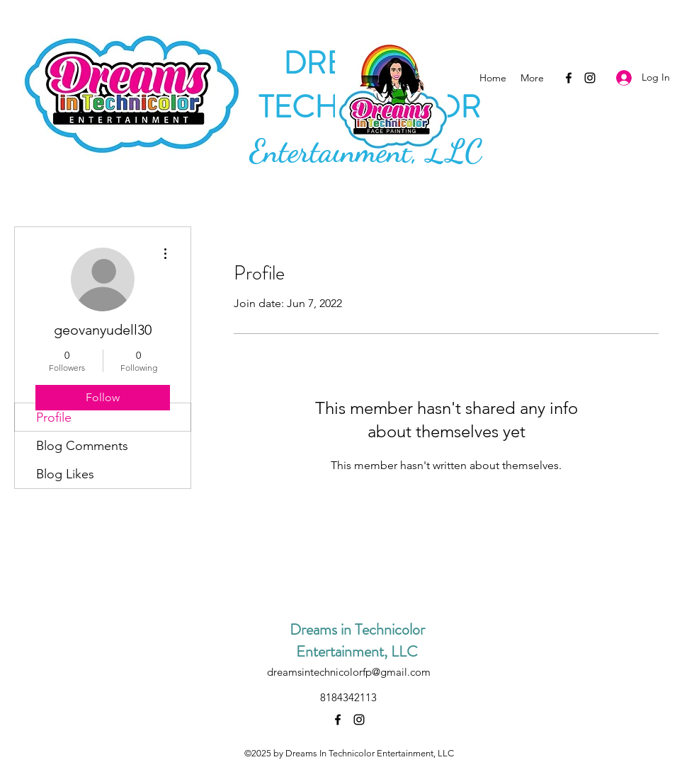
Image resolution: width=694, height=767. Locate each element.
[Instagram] (590, 78)
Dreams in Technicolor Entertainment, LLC (357, 640)
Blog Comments (82, 446)
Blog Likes (65, 474)
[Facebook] (569, 78)
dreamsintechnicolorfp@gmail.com (349, 672)
